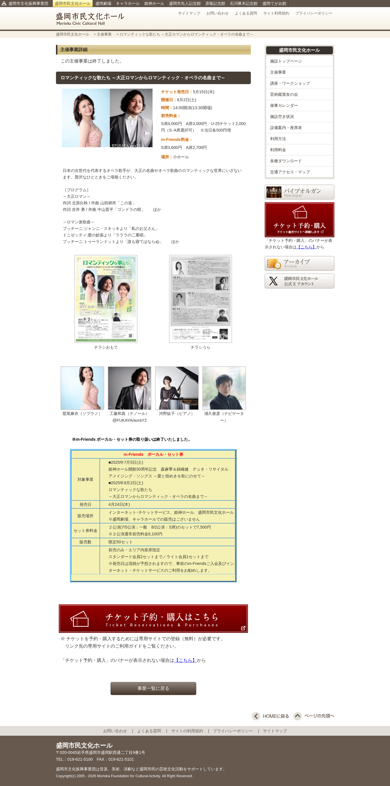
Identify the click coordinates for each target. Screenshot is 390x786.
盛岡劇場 (103, 3)
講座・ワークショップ (290, 83)
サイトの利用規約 (189, 731)
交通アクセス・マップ (290, 172)
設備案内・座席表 (286, 127)
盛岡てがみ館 (274, 3)
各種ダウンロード (286, 161)
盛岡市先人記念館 (185, 3)
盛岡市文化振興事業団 (28, 3)
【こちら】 (185, 660)
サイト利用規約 (276, 13)
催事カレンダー (284, 105)
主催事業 (105, 34)
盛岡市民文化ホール (73, 3)
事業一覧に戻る (153, 688)
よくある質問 (246, 13)
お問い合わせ (218, 13)
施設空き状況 (282, 116)
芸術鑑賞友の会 (284, 94)
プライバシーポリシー (313, 13)
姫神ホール (154, 3)
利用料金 (278, 149)
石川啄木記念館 (244, 3)
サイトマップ (189, 13)
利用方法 (278, 138)
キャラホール (128, 3)
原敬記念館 (215, 3)
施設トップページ (286, 61)
